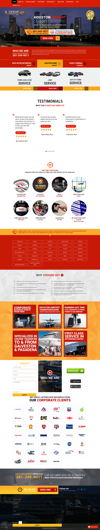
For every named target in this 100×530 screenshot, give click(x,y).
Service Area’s (69, 503)
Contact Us (16, 5)
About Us (20, 1)
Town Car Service (30, 1)
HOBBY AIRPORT (80, 259)
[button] (46, 151)
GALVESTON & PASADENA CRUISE (35, 264)
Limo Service (41, 1)
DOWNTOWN (19, 259)
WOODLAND (65, 259)
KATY (50, 248)
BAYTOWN (80, 245)
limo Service (78, 503)
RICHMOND (80, 241)
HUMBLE (65, 256)
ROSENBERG (65, 245)
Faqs (77, 1)
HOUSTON (50, 256)
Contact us (78, 506)
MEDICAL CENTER (65, 241)
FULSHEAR (80, 256)
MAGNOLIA (65, 252)
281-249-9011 (21, 55)
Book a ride (68, 504)
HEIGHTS (50, 259)
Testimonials (70, 1)
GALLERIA (35, 241)
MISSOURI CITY (35, 256)
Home (14, 1)
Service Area (50, 1)
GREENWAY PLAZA (34, 259)
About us (68, 501)
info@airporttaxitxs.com (30, 490)
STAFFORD (20, 256)
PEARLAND (35, 248)
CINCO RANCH (50, 252)
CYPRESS (35, 252)
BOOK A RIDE (30, 89)
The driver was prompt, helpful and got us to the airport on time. (74, 119)
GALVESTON (80, 252)
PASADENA (50, 245)
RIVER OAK (20, 245)
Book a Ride (61, 1)
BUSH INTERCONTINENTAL (20, 264)
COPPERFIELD (34, 245)
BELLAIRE (65, 248)
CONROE (19, 248)
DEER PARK (80, 248)
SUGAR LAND (19, 241)
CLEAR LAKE (50, 241)
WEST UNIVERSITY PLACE (19, 252)
